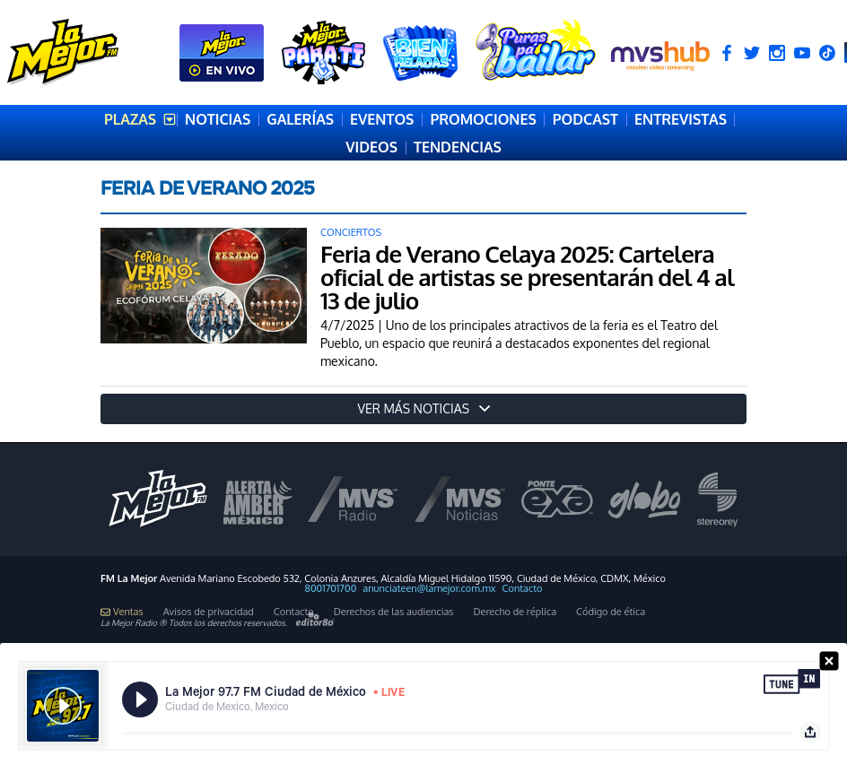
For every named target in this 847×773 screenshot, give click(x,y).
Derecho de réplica (514, 612)
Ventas (122, 612)
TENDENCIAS (458, 147)
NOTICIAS (217, 119)
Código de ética (610, 612)
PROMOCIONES (483, 119)
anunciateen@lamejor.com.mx (428, 589)
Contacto (522, 589)
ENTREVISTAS (680, 119)
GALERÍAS (300, 119)
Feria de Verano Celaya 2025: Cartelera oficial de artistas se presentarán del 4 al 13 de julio (527, 277)
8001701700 (331, 589)
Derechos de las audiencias (394, 612)
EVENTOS (382, 119)
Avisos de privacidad (208, 612)
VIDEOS (371, 147)
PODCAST (585, 119)
